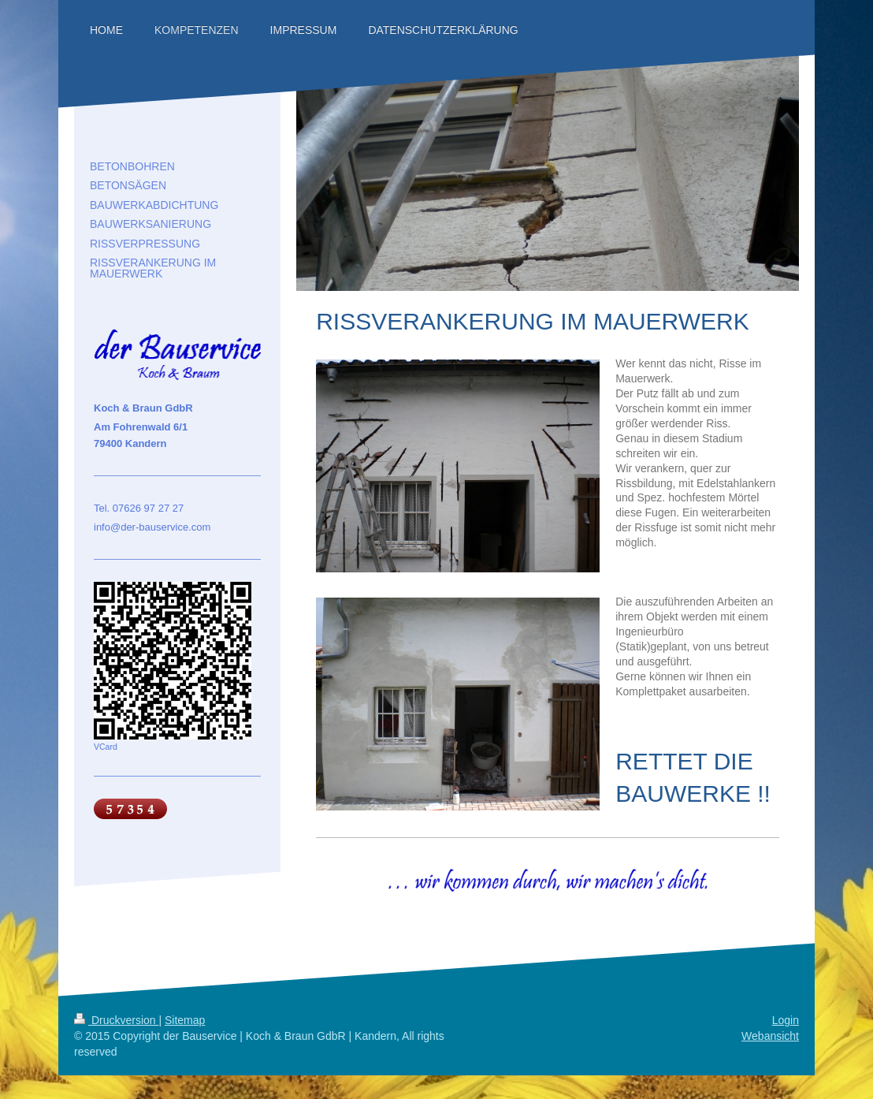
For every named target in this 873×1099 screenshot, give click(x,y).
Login (785, 1020)
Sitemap (185, 1020)
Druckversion (116, 1020)
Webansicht (770, 1036)
